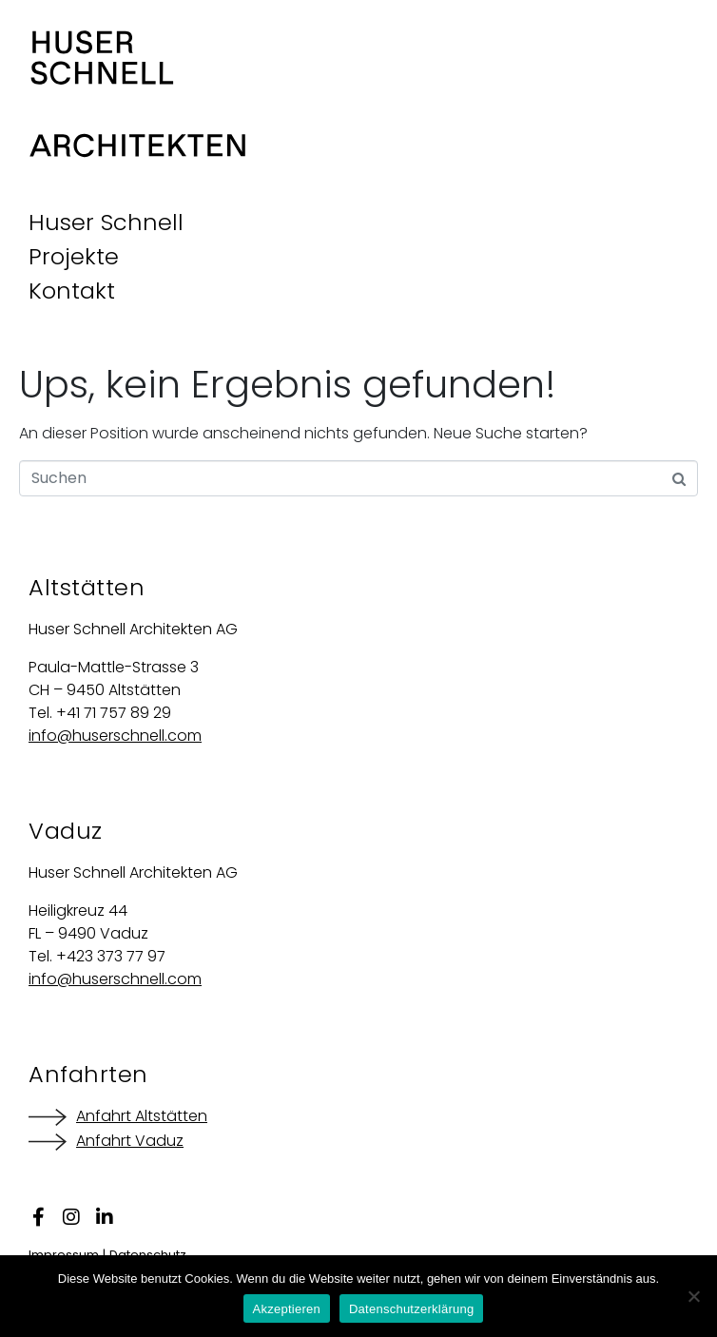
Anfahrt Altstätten (141, 1116)
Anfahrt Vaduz (130, 1141)
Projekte (74, 256)
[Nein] (693, 1296)
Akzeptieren (286, 1309)
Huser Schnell (106, 222)
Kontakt (72, 290)
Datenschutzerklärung (411, 1309)
